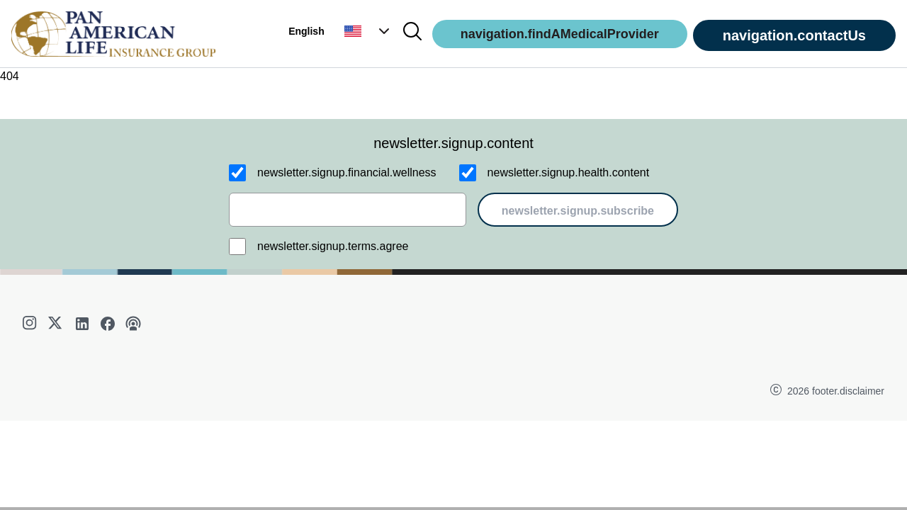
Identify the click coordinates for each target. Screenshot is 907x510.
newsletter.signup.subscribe (578, 211)
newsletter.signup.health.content (569, 172)
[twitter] (56, 323)
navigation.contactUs (794, 35)
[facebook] (107, 323)
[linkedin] (82, 323)
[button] (368, 31)
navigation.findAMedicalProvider (560, 34)
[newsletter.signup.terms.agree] (237, 246)
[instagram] (31, 323)
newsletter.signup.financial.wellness (346, 172)
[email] (347, 210)
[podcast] (133, 323)
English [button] (306, 31)
